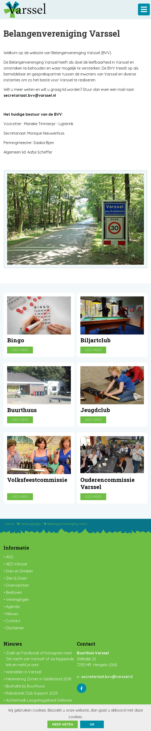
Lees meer (20, 350)
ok (92, 724)
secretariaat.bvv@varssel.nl (107, 676)
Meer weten (62, 724)
